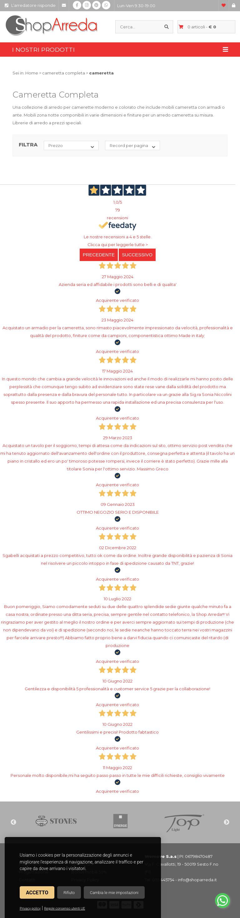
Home (31, 72)
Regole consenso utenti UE (64, 908)
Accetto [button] (37, 893)
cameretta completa (63, 72)
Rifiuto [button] (69, 892)
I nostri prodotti (120, 49)
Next (226, 822)
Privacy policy (30, 908)
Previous (13, 822)
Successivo (137, 254)
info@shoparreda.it (197, 879)
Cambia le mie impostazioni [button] (114, 892)
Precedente (99, 254)
